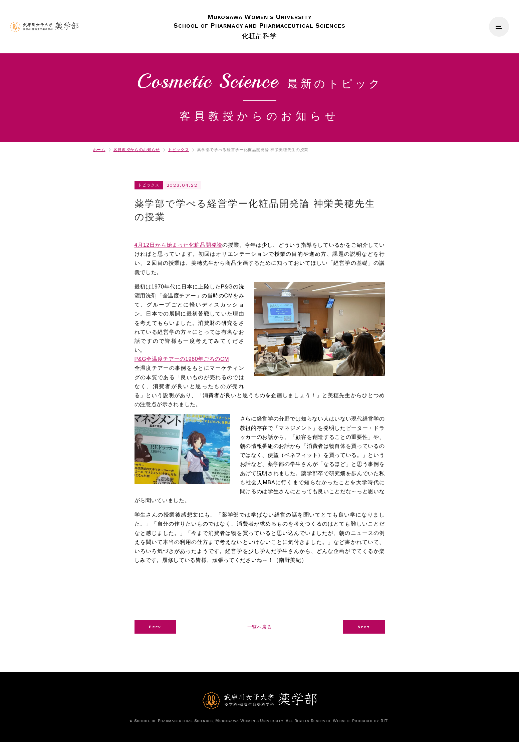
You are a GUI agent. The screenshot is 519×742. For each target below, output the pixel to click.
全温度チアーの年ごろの (182, 359)
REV (155, 627)
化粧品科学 (259, 26)
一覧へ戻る (259, 627)
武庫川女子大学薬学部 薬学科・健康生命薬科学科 (44, 27)
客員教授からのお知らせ (136, 149)
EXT (363, 627)
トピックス (178, 149)
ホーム (99, 149)
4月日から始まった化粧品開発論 (179, 245)
